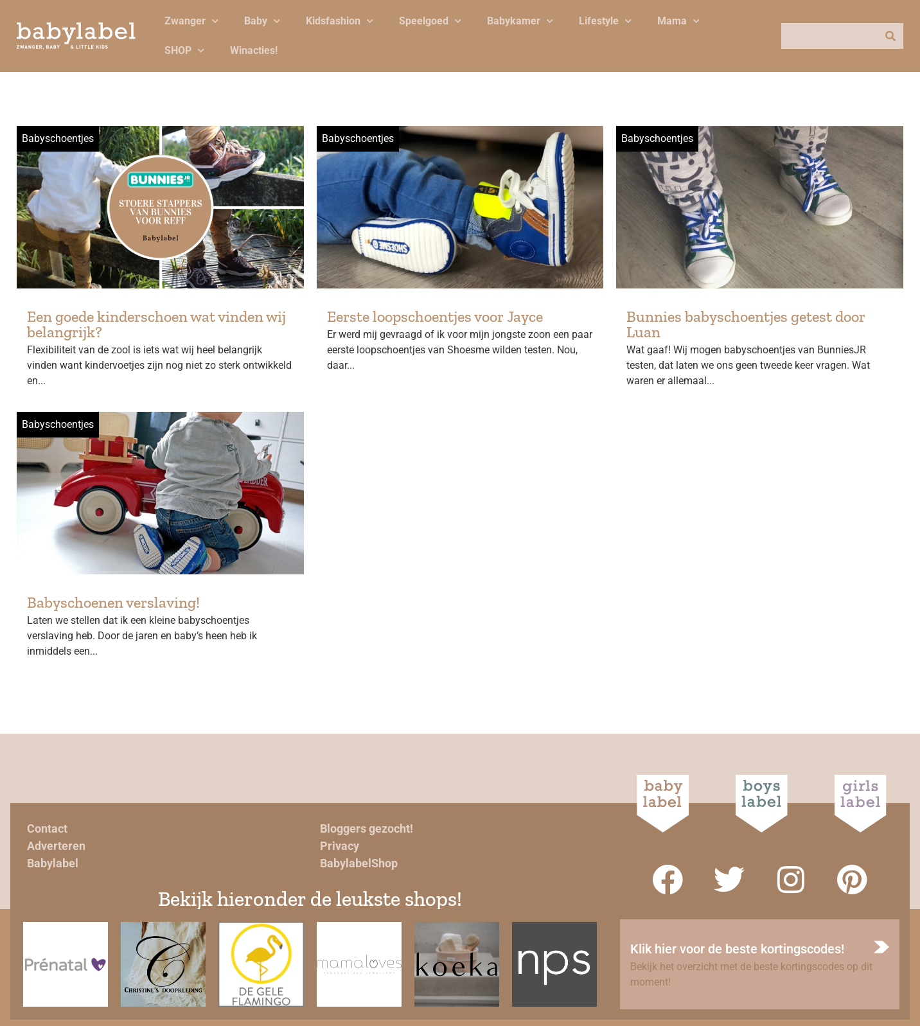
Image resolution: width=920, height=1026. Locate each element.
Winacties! (254, 50)
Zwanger (191, 21)
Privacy (339, 846)
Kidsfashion (339, 21)
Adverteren (56, 846)
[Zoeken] (890, 36)
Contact (47, 828)
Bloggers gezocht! (366, 828)
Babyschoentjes (58, 138)
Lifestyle (605, 21)
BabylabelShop (359, 863)
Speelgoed (430, 21)
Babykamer (520, 21)
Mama (678, 21)
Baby (262, 21)
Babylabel (52, 863)
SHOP (184, 50)
